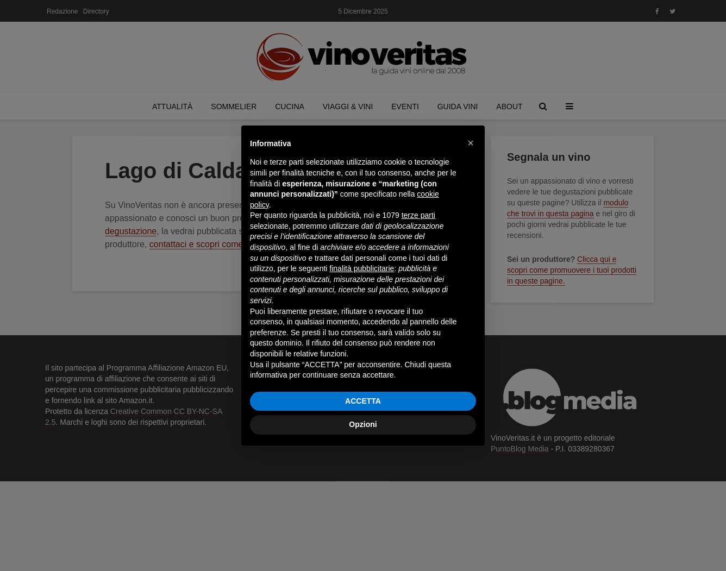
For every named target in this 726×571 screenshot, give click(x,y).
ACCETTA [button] (363, 401)
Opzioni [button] (363, 424)
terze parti (418, 215)
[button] (470, 143)
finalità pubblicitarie (361, 268)
